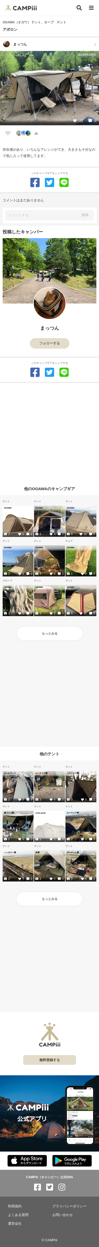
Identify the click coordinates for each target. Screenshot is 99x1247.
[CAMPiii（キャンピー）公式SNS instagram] (61, 1187)
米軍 (37, 852)
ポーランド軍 (73, 852)
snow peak (40, 813)
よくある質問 (18, 1215)
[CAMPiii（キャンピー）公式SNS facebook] (37, 1187)
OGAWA (8, 508)
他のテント (49, 754)
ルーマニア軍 (41, 773)
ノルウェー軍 (73, 773)
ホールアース (10, 773)
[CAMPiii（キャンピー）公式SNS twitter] (49, 1187)
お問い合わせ (62, 1215)
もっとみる (50, 633)
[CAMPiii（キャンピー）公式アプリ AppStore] (27, 1161)
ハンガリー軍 (10, 852)
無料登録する (49, 1060)
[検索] (79, 8)
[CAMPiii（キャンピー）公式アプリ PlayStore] (72, 1161)
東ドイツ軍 (9, 813)
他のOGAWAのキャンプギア (49, 488)
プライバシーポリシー (69, 1206)
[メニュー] (91, 8)
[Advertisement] (49, 432)
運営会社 (15, 1223)
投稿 (85, 215)
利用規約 (15, 1206)
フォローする (49, 343)
